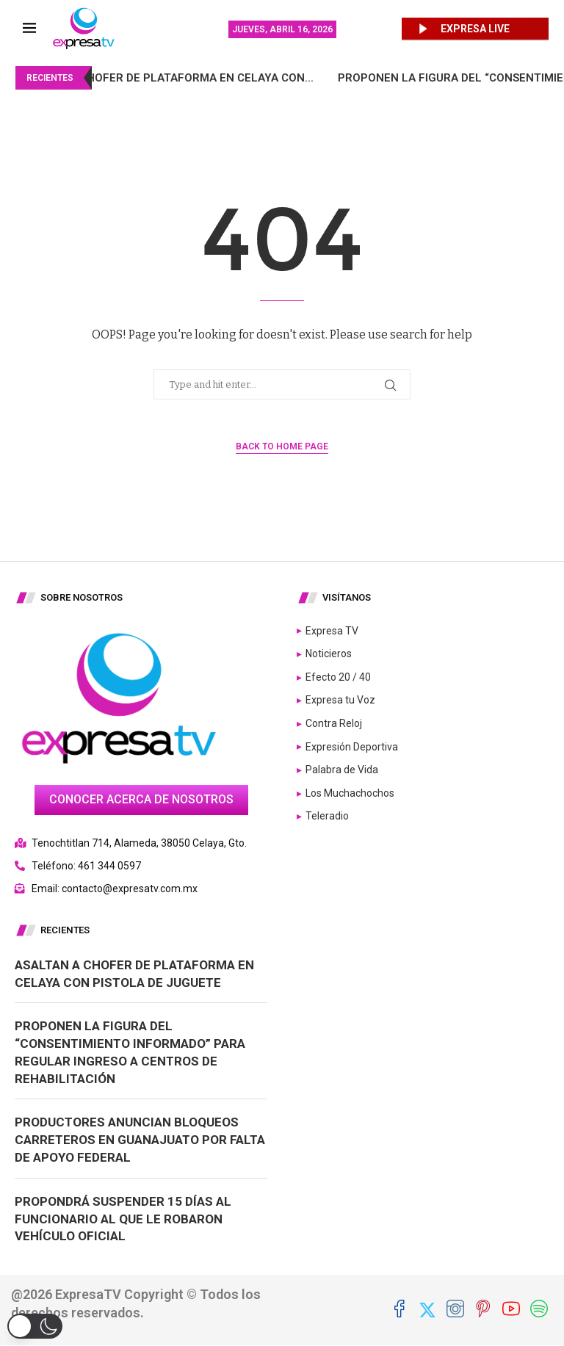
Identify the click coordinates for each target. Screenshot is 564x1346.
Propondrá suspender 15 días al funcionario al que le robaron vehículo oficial (123, 1219)
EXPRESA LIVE (475, 29)
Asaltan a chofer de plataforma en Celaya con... (191, 77)
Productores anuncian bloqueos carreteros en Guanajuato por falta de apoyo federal (140, 1140)
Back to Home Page (282, 446)
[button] (34, 1326)
